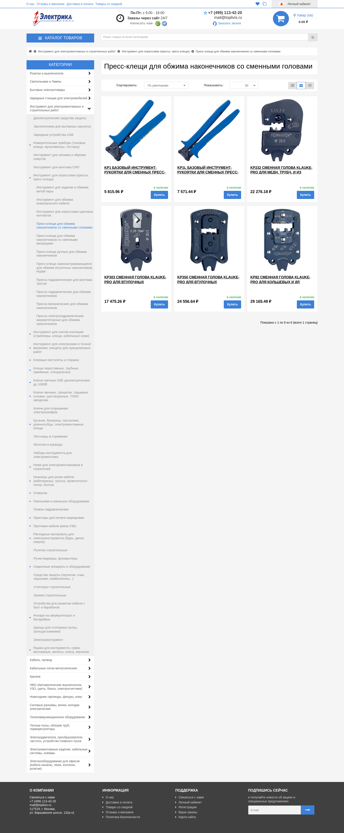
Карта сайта (185, 817)
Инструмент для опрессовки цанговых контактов (64, 213)
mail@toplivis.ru (228, 17)
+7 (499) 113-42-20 (223, 13)
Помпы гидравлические (51, 509)
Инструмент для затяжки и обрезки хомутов (60, 157)
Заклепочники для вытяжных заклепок (62, 126)
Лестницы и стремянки (50, 436)
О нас (30, 4)
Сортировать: (127, 85)
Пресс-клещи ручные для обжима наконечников (61, 253)
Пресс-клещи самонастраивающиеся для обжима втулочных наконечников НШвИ (64, 267)
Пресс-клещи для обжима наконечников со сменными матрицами (57, 239)
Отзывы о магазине (50, 4)
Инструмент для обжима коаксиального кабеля (54, 201)
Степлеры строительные (52, 587)
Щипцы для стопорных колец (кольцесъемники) (55, 629)
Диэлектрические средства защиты (60, 118)
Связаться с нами (189, 797)
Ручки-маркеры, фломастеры (55, 558)
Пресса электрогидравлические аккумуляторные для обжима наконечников (60, 319)
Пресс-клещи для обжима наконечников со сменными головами (64, 225)
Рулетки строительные (50, 550)
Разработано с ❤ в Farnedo (70, 827)
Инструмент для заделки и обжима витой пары (62, 189)
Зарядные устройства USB (53, 134)
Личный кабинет (188, 802)
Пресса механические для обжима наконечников (62, 306)
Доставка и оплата (80, 4)
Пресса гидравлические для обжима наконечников (63, 294)
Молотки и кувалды (48, 444)
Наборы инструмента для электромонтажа (53, 455)
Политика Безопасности (121, 817)
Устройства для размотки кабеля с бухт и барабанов (59, 605)
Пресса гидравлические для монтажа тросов (64, 281)
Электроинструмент (48, 640)
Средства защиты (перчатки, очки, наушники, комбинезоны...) (59, 577)
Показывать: (214, 85)
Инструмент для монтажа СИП (56, 167)
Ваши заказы (186, 812)
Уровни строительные (50, 595)
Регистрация (186, 807)
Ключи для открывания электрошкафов (51, 410)
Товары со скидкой (108, 4)
